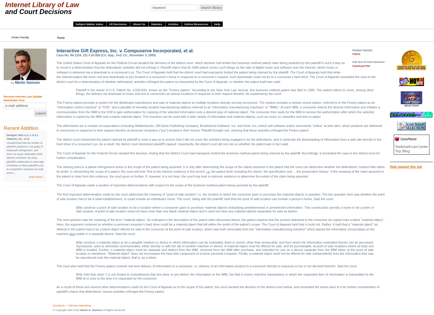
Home (61, 37)
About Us (139, 24)
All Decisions (118, 24)
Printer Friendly (20, 37)
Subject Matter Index (90, 24)
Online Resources (196, 24)
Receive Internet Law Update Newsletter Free (23, 98)
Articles (173, 24)
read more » (36, 176)
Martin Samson (27, 83)
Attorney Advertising (79, 305)
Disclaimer (59, 305)
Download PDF (361, 66)
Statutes (157, 24)
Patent (356, 54)
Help (217, 24)
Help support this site (406, 166)
